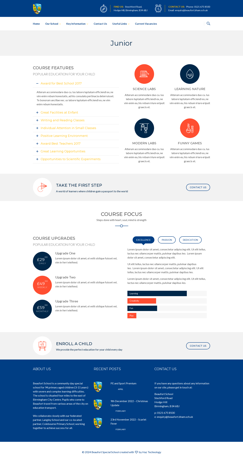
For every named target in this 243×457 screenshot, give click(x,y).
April (117, 389)
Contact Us (100, 23)
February (118, 411)
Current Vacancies (146, 23)
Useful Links (119, 23)
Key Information (76, 23)
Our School (51, 23)
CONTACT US (198, 187)
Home (36, 23)
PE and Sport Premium (123, 383)
